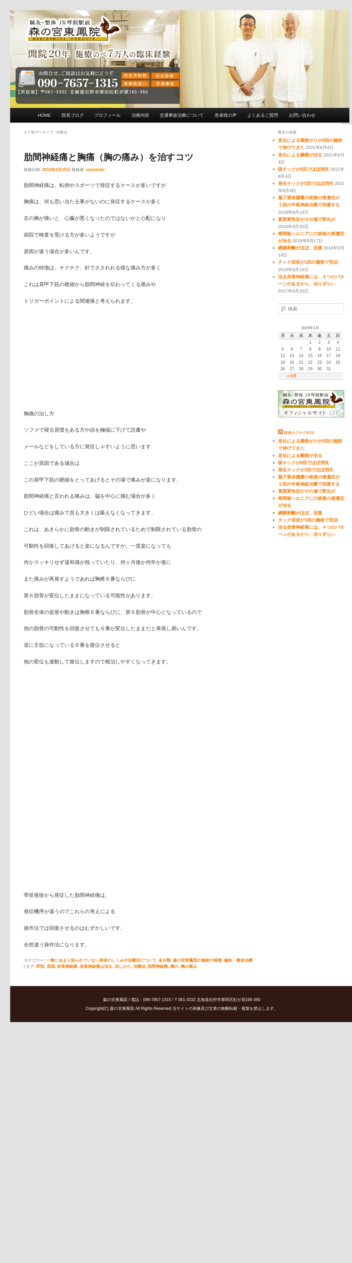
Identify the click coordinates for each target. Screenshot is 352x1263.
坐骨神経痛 (67, 966)
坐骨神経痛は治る (96, 966)
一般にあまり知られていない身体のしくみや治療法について (101, 960)
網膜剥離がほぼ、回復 (300, 247)
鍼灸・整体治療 (238, 960)
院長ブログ (73, 115)
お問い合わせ (302, 115)
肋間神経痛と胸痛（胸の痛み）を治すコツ (109, 157)
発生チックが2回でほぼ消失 (305, 183)
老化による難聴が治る (300, 154)
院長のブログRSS (299, 433)
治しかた (123, 966)
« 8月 (292, 376)
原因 (51, 966)
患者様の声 (226, 115)
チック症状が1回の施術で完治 (308, 262)
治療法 (139, 966)
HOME (44, 115)
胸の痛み (189, 966)
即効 (40, 966)
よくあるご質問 (262, 115)
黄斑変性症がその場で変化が (306, 219)
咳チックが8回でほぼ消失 (303, 169)
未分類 (164, 960)
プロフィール (107, 115)
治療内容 (140, 115)
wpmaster (95, 169)
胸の (174, 966)
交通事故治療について (182, 115)
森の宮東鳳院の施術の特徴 (197, 960)
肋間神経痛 (158, 966)
